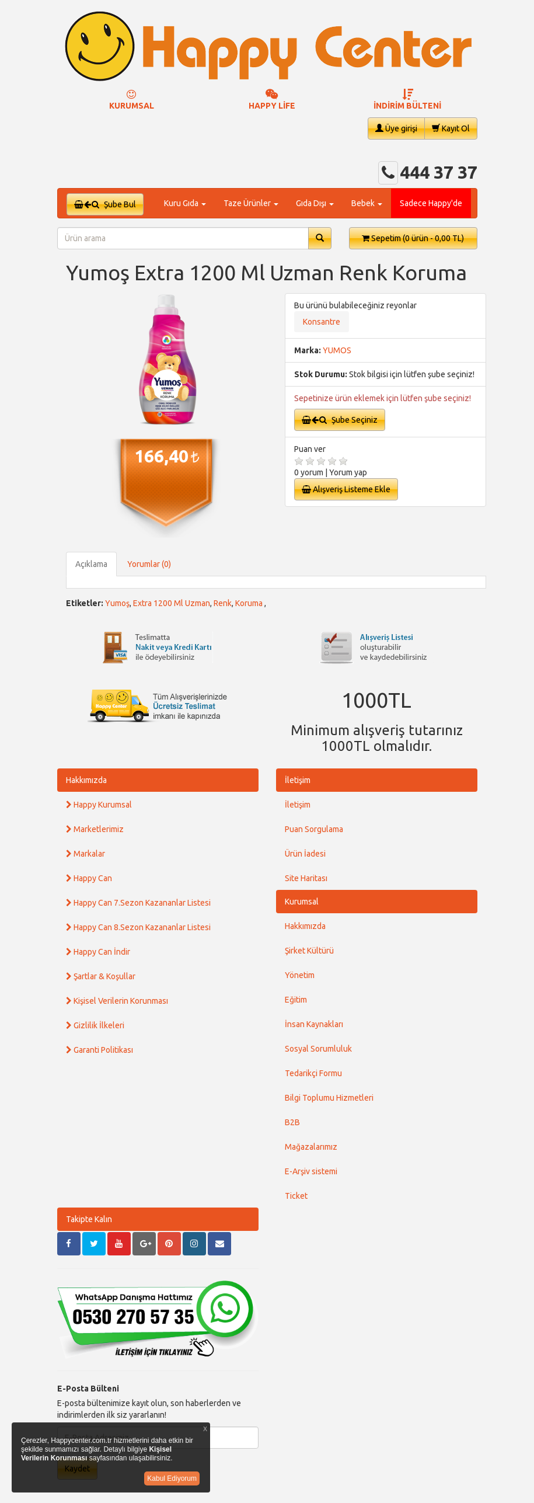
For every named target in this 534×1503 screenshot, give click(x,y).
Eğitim (296, 999)
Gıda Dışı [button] (315, 203)
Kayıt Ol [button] (451, 128)
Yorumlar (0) (149, 564)
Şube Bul (105, 204)
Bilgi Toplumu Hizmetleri (329, 1097)
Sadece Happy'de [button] (431, 203)
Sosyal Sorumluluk (318, 1048)
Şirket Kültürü (309, 950)
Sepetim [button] (413, 238)
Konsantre (321, 321)
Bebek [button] (366, 203)
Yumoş (117, 603)
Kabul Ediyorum (172, 1478)
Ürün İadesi (305, 853)
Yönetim (300, 975)
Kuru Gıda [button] (185, 203)
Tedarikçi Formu (313, 1073)
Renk (223, 603)
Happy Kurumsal (99, 804)
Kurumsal (302, 901)
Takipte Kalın (89, 1219)
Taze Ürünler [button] (251, 203)
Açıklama (91, 564)
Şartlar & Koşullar (100, 976)
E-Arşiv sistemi (311, 1171)
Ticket (296, 1196)
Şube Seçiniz (340, 420)
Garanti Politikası (99, 1050)
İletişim (297, 780)
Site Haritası (306, 878)
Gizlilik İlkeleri (95, 1025)
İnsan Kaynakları (314, 1024)
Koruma (249, 603)
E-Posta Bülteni (88, 1388)
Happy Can (89, 878)
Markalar (85, 853)
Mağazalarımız (311, 1146)
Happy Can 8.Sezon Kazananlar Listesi (138, 927)
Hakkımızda (86, 780)
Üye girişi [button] (396, 128)
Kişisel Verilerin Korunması (117, 1001)
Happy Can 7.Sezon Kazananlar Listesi (138, 902)
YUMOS (337, 350)
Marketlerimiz (95, 829)
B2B (292, 1122)
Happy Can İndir (98, 951)
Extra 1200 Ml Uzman (171, 603)
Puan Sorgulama (314, 829)
